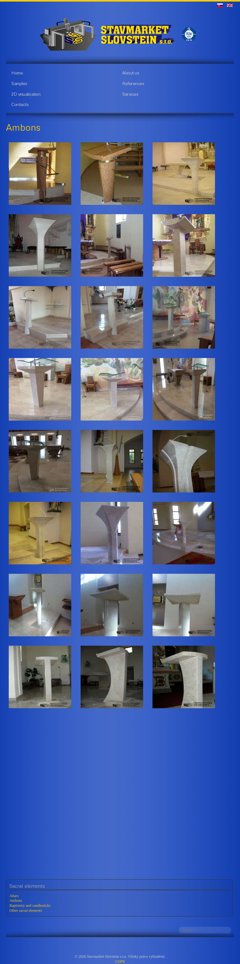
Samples (19, 83)
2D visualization (25, 94)
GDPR (120, 961)
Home (17, 72)
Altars (13, 896)
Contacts (19, 104)
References (133, 83)
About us (130, 72)
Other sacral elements (25, 910)
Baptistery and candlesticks (29, 905)
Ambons (15, 900)
